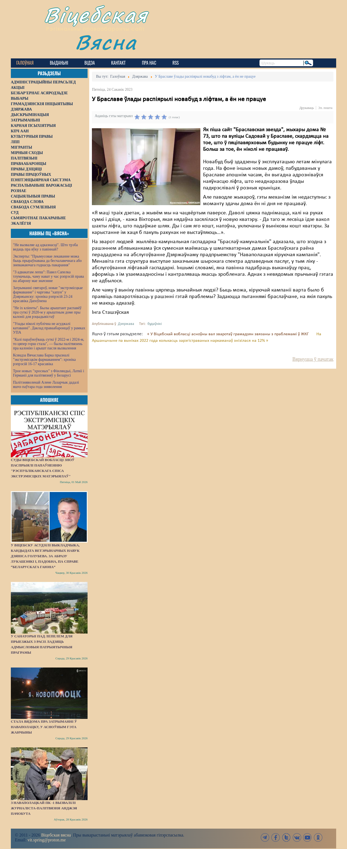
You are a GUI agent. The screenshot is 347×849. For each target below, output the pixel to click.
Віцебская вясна (56, 835)
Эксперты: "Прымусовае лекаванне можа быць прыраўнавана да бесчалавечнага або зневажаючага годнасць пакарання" (47, 260)
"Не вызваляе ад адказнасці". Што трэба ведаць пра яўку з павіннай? (45, 247)
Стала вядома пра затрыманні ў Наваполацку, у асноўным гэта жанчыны (44, 726)
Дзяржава (126, 324)
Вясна (106, 42)
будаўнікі (154, 324)
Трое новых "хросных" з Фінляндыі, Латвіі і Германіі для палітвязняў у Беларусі (48, 373)
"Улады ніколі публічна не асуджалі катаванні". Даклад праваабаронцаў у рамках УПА (49, 328)
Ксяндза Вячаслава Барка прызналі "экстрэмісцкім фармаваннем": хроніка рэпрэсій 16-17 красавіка (44, 359)
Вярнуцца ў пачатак (313, 359)
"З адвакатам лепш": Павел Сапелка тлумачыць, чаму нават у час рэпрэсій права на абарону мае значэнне (48, 276)
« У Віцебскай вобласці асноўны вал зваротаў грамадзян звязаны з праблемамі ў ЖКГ (228, 334)
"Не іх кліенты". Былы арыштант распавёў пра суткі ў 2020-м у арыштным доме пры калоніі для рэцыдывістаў (47, 312)
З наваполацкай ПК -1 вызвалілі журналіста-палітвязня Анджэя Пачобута (44, 808)
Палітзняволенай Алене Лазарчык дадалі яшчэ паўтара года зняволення (46, 384)
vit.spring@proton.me (47, 840)
